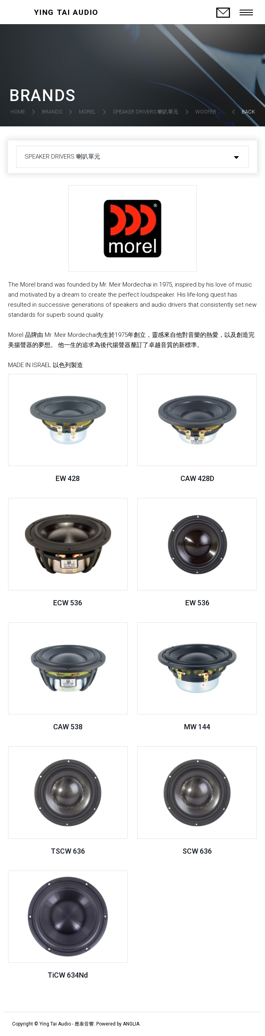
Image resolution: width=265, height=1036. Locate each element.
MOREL (87, 112)
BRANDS (52, 112)
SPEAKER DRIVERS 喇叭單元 (145, 112)
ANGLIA (131, 1024)
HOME (17, 112)
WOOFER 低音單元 (216, 112)
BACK (248, 112)
